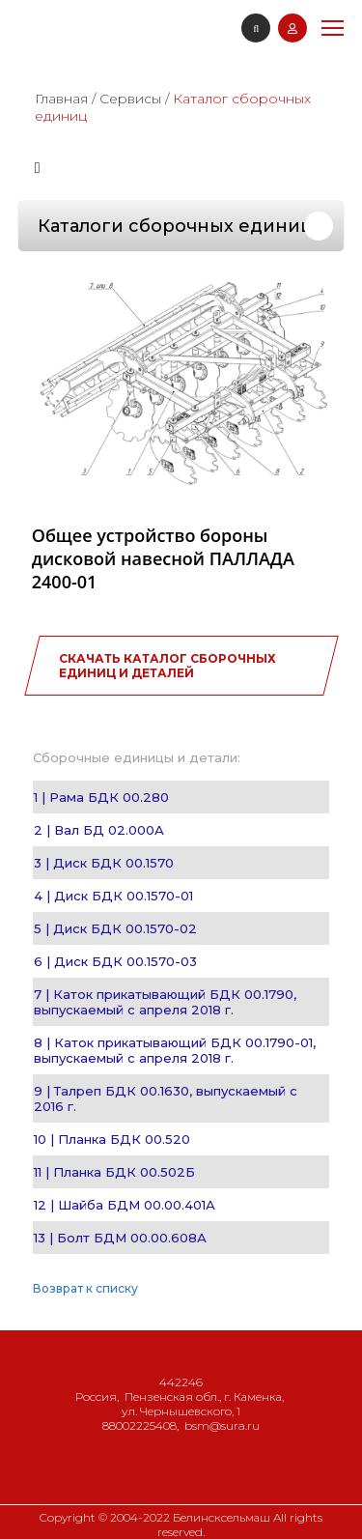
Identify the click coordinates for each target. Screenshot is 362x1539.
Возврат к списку (85, 1288)
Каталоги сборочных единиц (175, 226)
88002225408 (139, 1425)
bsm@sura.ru (222, 1425)
